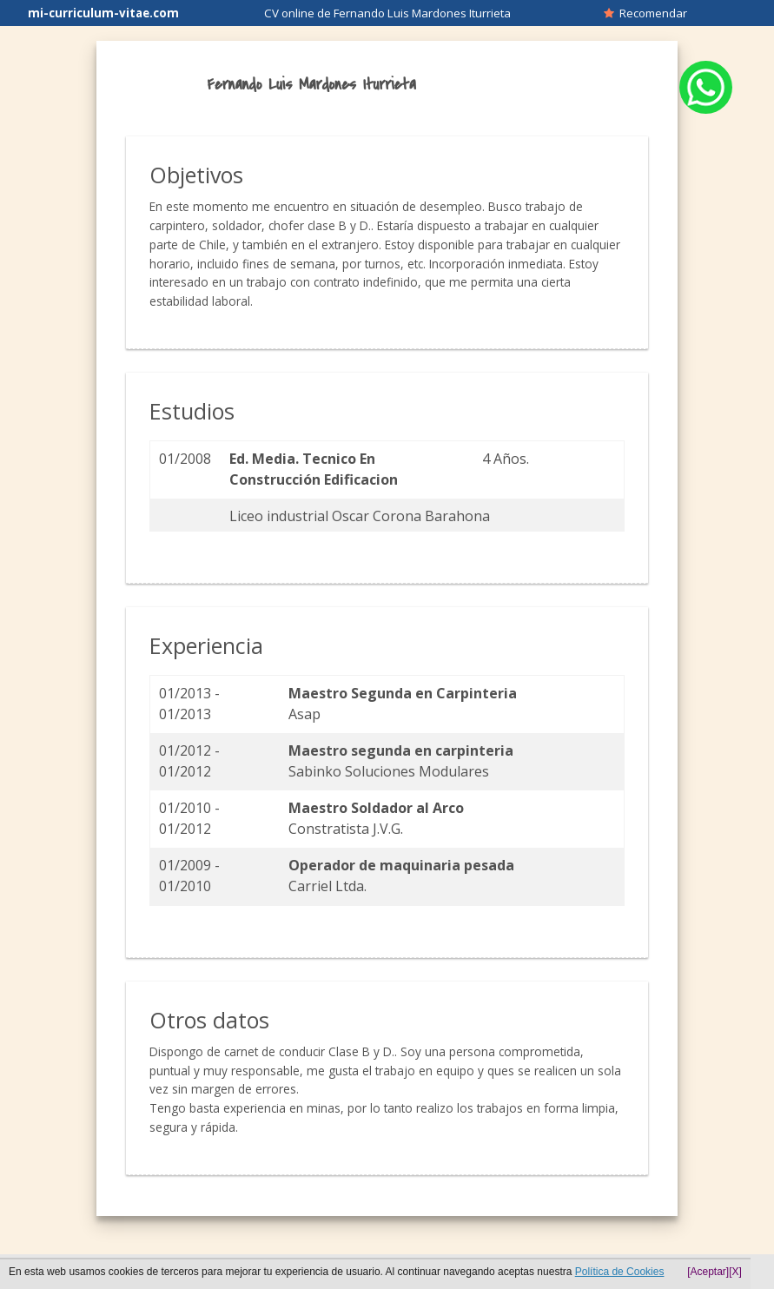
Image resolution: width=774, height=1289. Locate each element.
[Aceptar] (708, 1272)
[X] (735, 1272)
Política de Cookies (620, 1272)
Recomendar (645, 13)
